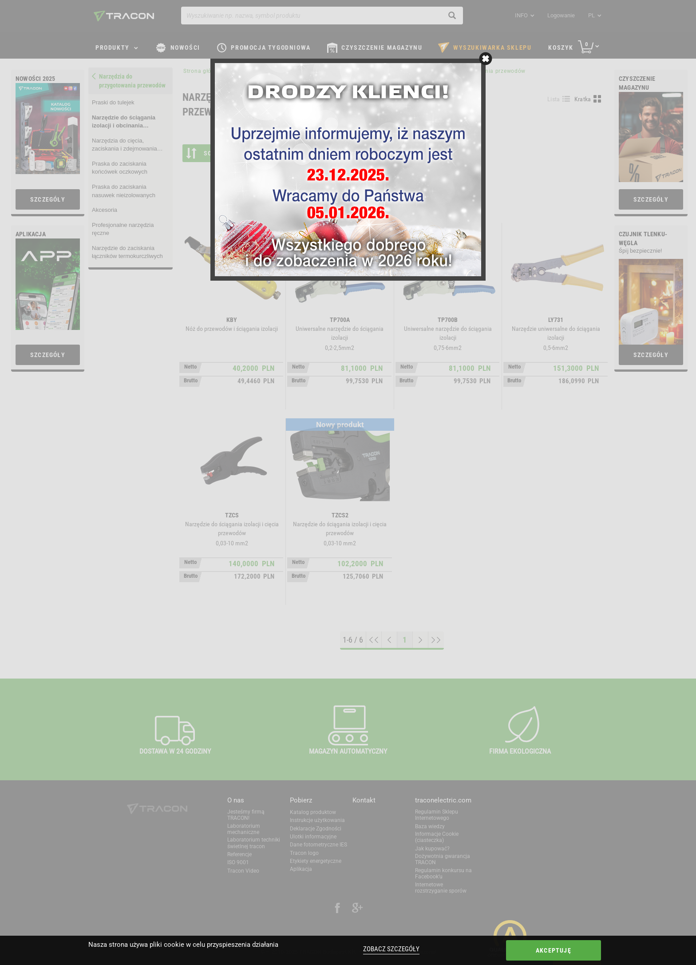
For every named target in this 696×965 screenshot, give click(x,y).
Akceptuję (553, 950)
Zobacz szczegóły (391, 949)
